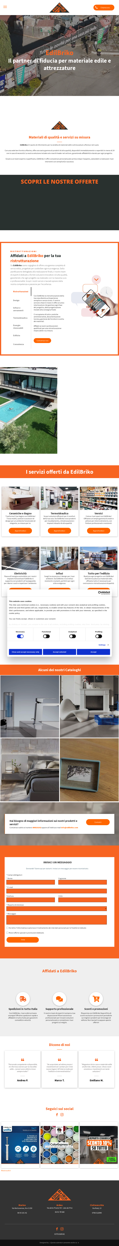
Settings (102, 645)
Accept (93, 652)
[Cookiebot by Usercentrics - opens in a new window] (100, 592)
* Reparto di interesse (15, 905)
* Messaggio (11, 914)
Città (60, 896)
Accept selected (59, 652)
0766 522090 (97, 1213)
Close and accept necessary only (25, 652)
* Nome (9, 878)
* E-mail (9, 887)
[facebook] (57, 1115)
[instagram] (62, 1115)
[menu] (5, 7)
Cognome (62, 878)
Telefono (10, 896)
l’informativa (21, 928)
